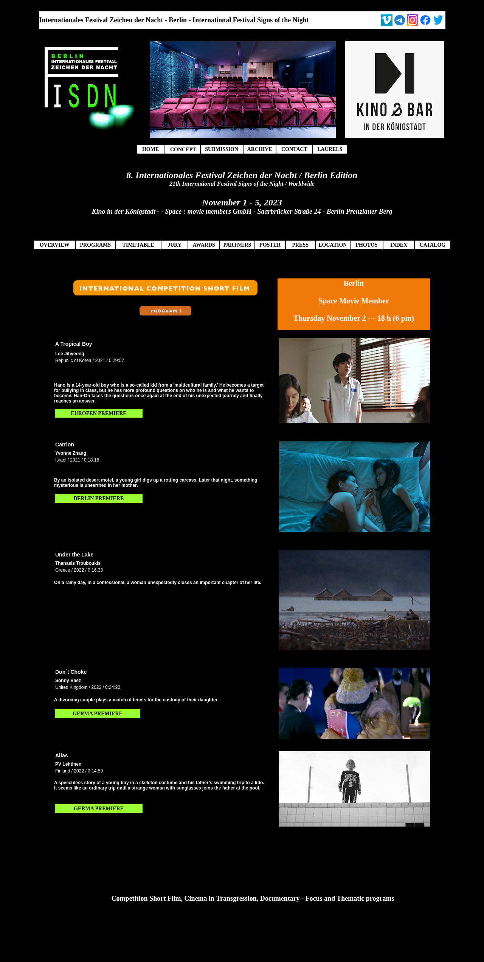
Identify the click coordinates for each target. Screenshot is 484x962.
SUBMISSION (221, 149)
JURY (175, 245)
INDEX (398, 245)
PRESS (300, 245)
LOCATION (332, 245)
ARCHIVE (259, 149)
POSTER (270, 245)
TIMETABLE (138, 245)
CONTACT (294, 149)
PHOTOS (366, 245)
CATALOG (433, 245)
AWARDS (204, 245)
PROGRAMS (95, 245)
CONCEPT (183, 149)
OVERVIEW (55, 245)
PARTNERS (237, 245)
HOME (150, 149)
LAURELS (329, 149)
